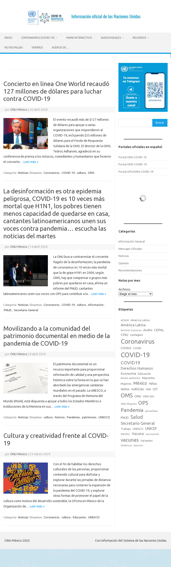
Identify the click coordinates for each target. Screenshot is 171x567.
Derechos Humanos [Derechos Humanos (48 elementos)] (137, 368)
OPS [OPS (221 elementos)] (143, 402)
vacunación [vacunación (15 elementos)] (152, 433)
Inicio (8, 37)
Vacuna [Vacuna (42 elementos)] (138, 433)
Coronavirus (51, 172)
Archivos (124, 289)
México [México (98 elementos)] (140, 382)
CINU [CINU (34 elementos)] (124, 334)
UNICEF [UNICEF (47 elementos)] (151, 428)
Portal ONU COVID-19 (132, 156)
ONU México (18, 108)
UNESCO (104, 416)
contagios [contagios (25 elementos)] (136, 334)
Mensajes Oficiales (130, 247)
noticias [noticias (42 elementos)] (137, 388)
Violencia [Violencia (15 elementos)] (126, 444)
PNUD (8, 309)
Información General (131, 240)
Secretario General (26, 309)
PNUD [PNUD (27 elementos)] (125, 417)
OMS (91, 172)
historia (60, 416)
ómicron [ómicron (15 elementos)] (138, 444)
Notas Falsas (13, 47)
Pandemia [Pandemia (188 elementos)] (132, 409)
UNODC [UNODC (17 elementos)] (125, 433)
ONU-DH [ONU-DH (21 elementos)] (148, 395)
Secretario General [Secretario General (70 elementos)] (138, 422)
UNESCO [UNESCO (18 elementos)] (138, 428)
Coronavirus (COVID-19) (38, 37)
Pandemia (73, 416)
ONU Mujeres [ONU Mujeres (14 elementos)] (128, 403)
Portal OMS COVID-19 (132, 163)
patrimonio (89, 416)
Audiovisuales (111, 37)
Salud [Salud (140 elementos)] (136, 416)
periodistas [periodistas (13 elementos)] (151, 410)
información (96, 303)
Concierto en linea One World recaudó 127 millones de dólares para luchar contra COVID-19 (56, 90)
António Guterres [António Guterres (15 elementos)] (131, 329)
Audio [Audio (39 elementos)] (147, 329)
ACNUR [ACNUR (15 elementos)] (125, 319)
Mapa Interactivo (79, 37)
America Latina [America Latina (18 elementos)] (140, 319)
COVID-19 (68, 172)
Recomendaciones (130, 269)
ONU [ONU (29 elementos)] (137, 395)
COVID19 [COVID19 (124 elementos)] (130, 362)
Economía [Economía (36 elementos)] (128, 373)
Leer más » (31, 161)
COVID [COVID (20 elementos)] (137, 347)
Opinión (123, 262)
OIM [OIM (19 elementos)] (148, 388)
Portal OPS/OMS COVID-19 (135, 170)
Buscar (160, 121)
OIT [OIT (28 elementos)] (155, 388)
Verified (37, 47)
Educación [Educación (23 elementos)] (144, 372)
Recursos (139, 37)
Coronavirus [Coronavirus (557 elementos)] (138, 340)
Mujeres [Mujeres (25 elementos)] (126, 383)
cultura (81, 172)
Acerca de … (60, 47)
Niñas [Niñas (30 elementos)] (153, 383)
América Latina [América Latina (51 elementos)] (133, 324)
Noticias (23, 172)
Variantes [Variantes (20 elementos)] (146, 439)
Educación (79, 516)
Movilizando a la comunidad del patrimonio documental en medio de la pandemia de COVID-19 (56, 335)
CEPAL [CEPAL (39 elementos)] (159, 329)
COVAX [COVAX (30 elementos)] (126, 347)
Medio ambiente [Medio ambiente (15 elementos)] (130, 377)
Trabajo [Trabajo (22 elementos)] (126, 428)
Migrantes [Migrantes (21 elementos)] (148, 377)
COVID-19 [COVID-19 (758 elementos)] (135, 354)
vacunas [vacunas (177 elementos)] (130, 439)
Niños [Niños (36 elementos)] (125, 388)
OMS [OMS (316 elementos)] (127, 394)
